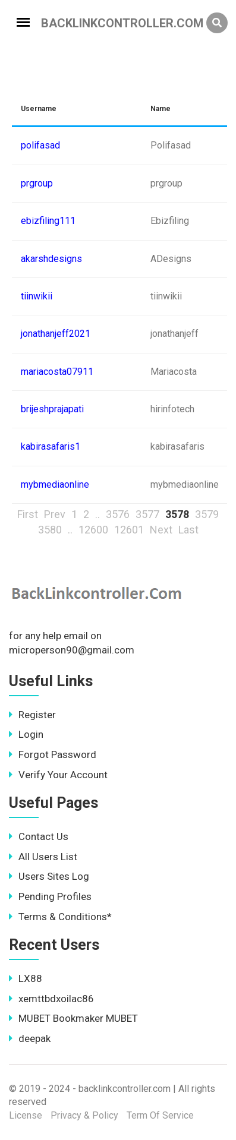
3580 (50, 529)
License (25, 1115)
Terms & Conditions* (60, 917)
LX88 (25, 978)
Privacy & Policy (84, 1115)
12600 (93, 529)
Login (26, 734)
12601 (129, 529)
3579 (207, 514)
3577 (147, 514)
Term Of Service (160, 1115)
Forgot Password (52, 754)
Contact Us (38, 836)
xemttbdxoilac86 (51, 999)
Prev (54, 514)
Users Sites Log (49, 876)
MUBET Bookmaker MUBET (73, 1018)
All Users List (43, 857)
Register (32, 715)
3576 (118, 514)
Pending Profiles (50, 896)
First (27, 514)
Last (188, 529)
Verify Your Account (58, 775)
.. (97, 514)
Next (161, 529)
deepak (30, 1038)
